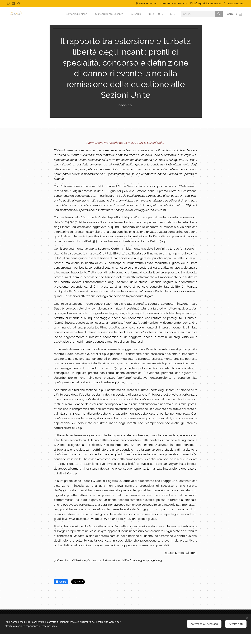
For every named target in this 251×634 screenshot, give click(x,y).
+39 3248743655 (236, 3)
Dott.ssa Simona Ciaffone (180, 552)
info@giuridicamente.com (207, 3)
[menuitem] (74, 14)
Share (61, 581)
